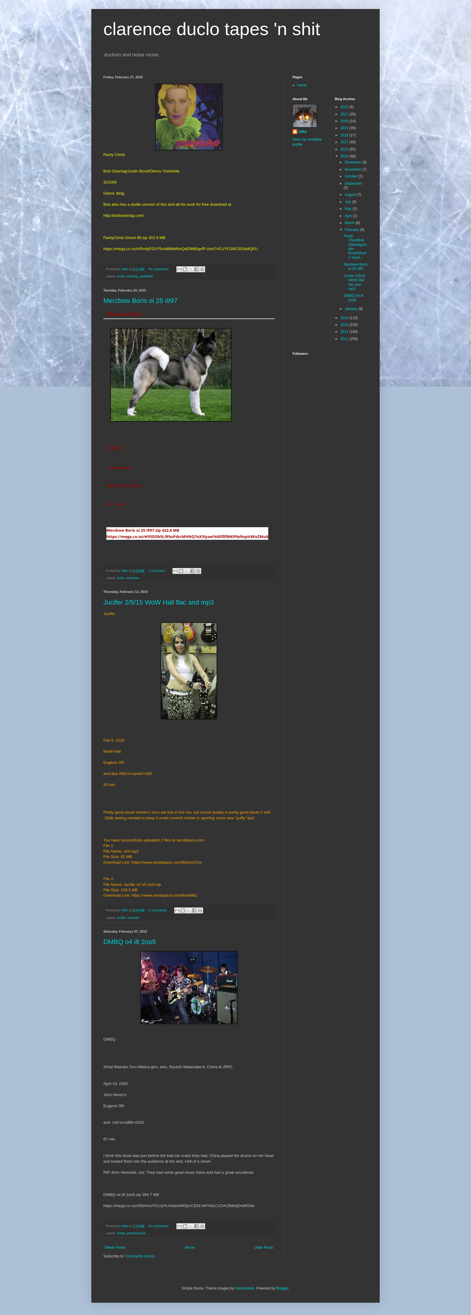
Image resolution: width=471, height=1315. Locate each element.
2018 (344, 135)
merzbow (132, 578)
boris (120, 578)
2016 (344, 149)
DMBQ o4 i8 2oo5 (129, 942)
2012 (344, 332)
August (351, 195)
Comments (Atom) (139, 1256)
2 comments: (158, 910)
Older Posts (263, 1247)
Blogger (282, 1288)
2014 (344, 318)
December (353, 162)
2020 (344, 121)
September (353, 183)
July (348, 202)
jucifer (121, 917)
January (351, 309)
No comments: (159, 269)
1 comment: (157, 570)
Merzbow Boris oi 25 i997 (140, 300)
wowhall (133, 917)
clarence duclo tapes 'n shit (211, 29)
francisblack (244, 1288)
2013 (344, 325)
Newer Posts (115, 1247)
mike (303, 132)
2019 (344, 128)
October (351, 176)
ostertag (132, 276)
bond (120, 276)
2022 (344, 107)
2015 (344, 156)
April (349, 216)
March (350, 223)
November (353, 169)
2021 (344, 114)
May (348, 209)
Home (190, 1247)
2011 (344, 339)
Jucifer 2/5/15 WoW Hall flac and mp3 (158, 602)
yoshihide (146, 276)
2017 (344, 142)
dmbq (121, 1233)
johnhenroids (136, 1233)
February (352, 230)
